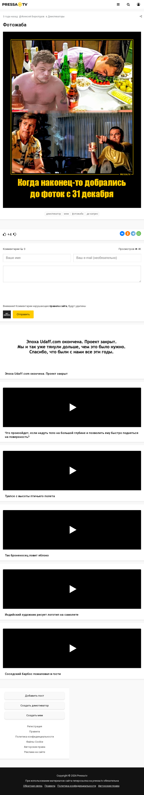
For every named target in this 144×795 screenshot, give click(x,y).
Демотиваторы (56, 16)
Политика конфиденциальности (34, 736)
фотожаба (77, 213)
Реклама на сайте (34, 752)
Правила (34, 731)
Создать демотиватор (34, 705)
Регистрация (34, 726)
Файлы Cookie (34, 741)
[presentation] (33, 293)
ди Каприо (92, 213)
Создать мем (34, 715)
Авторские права (34, 746)
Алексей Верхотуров (32, 16)
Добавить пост (34, 695)
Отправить (23, 314)
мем (66, 213)
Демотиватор (53, 213)
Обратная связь (32, 785)
